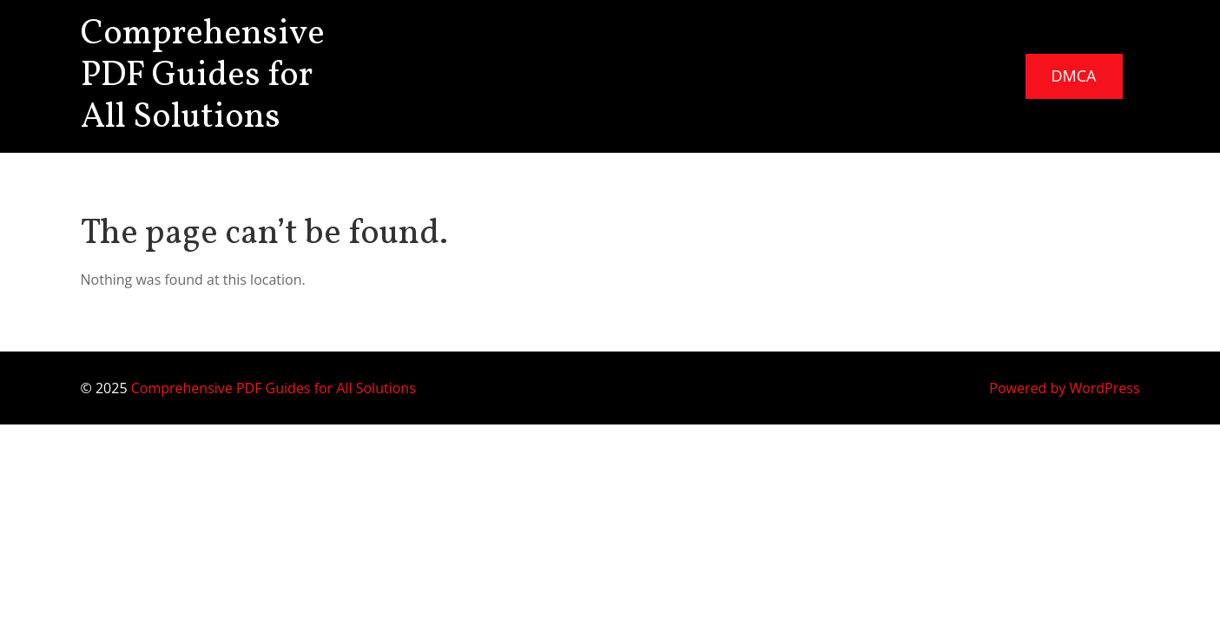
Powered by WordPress (1064, 388)
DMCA (1074, 75)
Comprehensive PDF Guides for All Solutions (203, 76)
